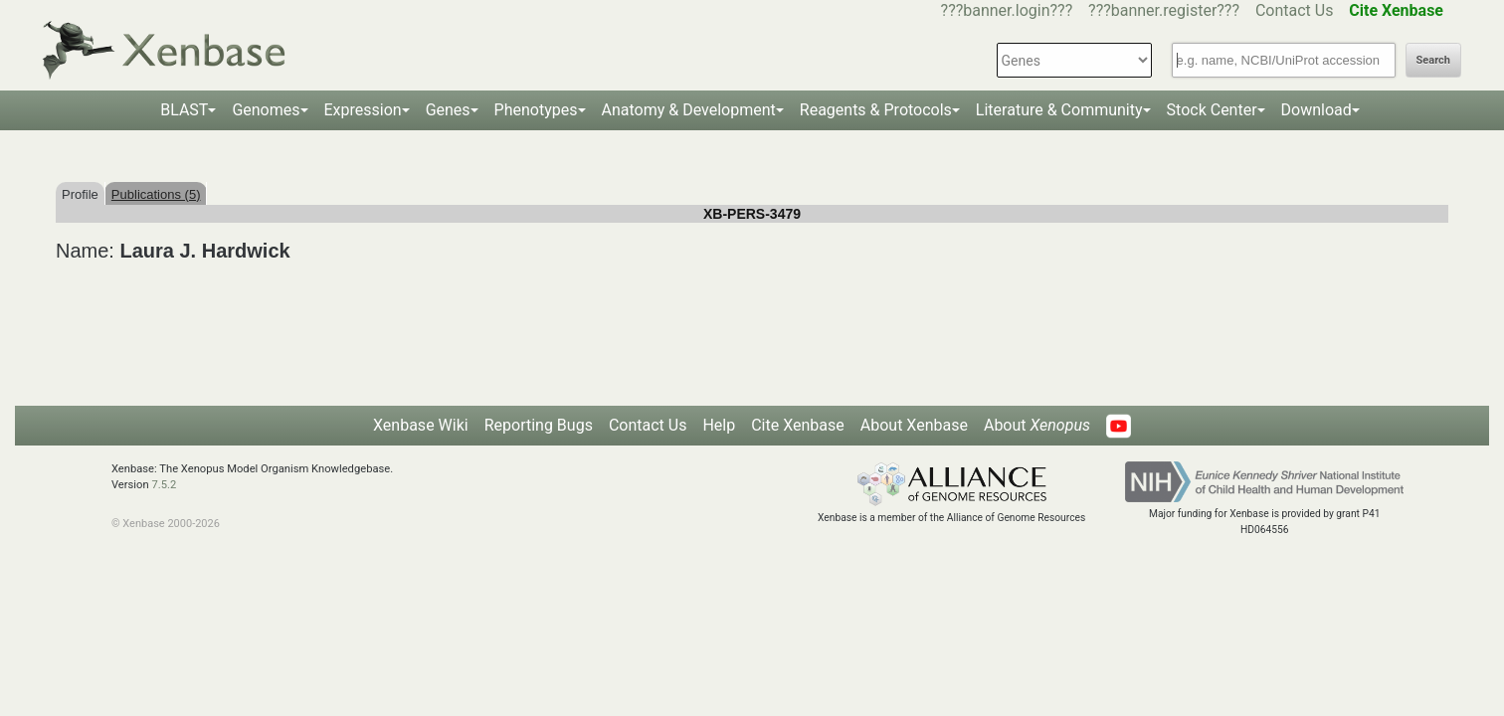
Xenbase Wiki (421, 425)
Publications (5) (156, 194)
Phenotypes (536, 109)
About (1037, 425)
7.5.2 (163, 484)
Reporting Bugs (538, 425)
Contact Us (1294, 10)
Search (1433, 60)
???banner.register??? (1163, 10)
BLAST (184, 109)
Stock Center (1212, 109)
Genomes (265, 109)
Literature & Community (1059, 109)
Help (718, 425)
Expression (363, 109)
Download (1316, 109)
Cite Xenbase (798, 425)
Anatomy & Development (689, 109)
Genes (448, 109)
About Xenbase (914, 425)
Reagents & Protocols (876, 109)
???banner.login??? (1007, 10)
